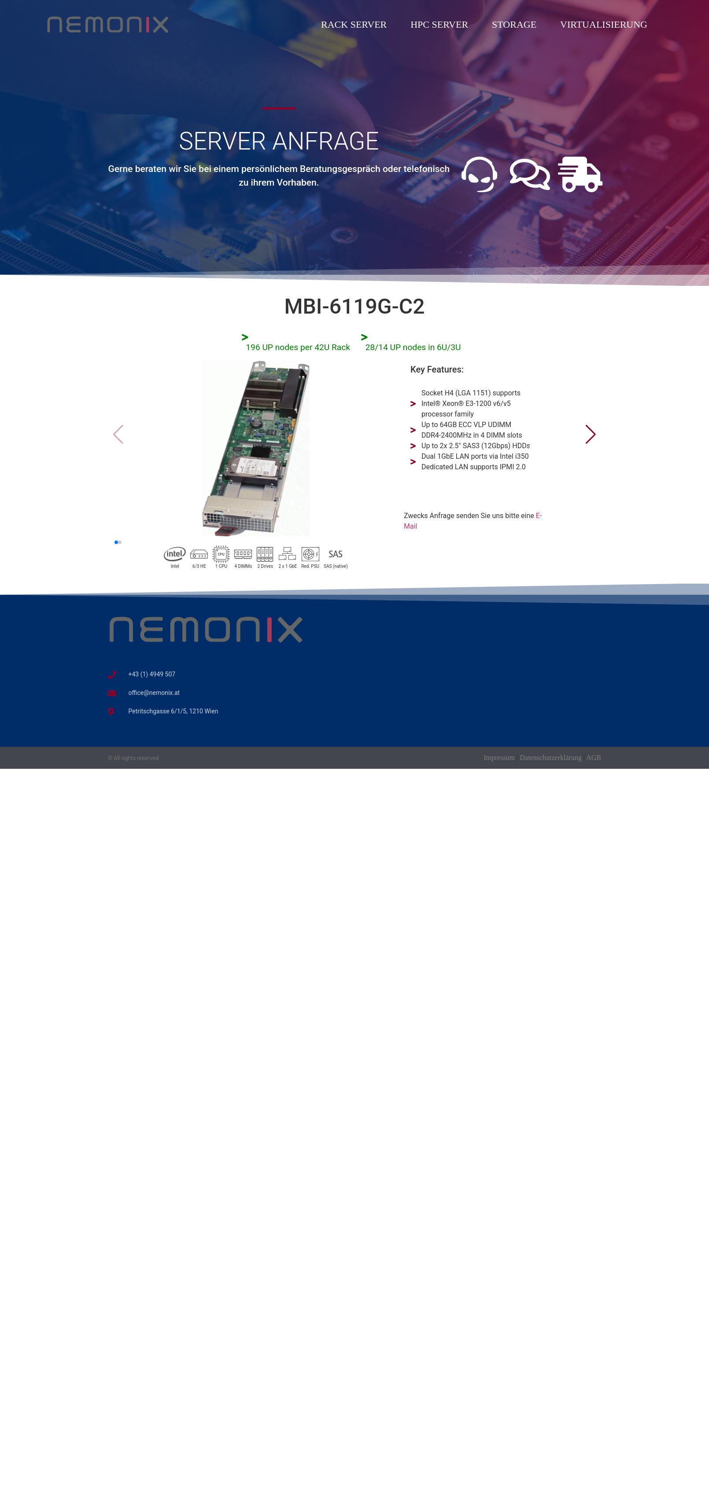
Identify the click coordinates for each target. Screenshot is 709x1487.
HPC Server (439, 24)
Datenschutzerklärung (551, 757)
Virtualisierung (603, 24)
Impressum (499, 757)
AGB (593, 757)
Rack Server (354, 24)
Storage (514, 24)
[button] (591, 434)
